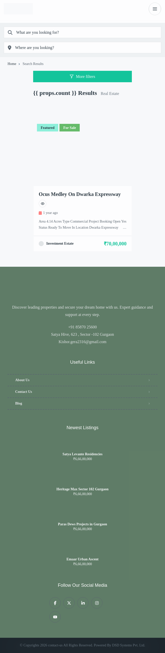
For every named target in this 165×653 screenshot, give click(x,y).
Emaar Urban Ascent (83, 559)
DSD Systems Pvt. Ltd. (128, 645)
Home (12, 64)
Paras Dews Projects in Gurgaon (82, 524)
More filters (82, 76)
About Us (22, 380)
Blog (18, 403)
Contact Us (23, 392)
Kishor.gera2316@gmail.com (83, 342)
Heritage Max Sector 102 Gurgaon (82, 489)
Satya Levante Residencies (82, 454)
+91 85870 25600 (82, 327)
